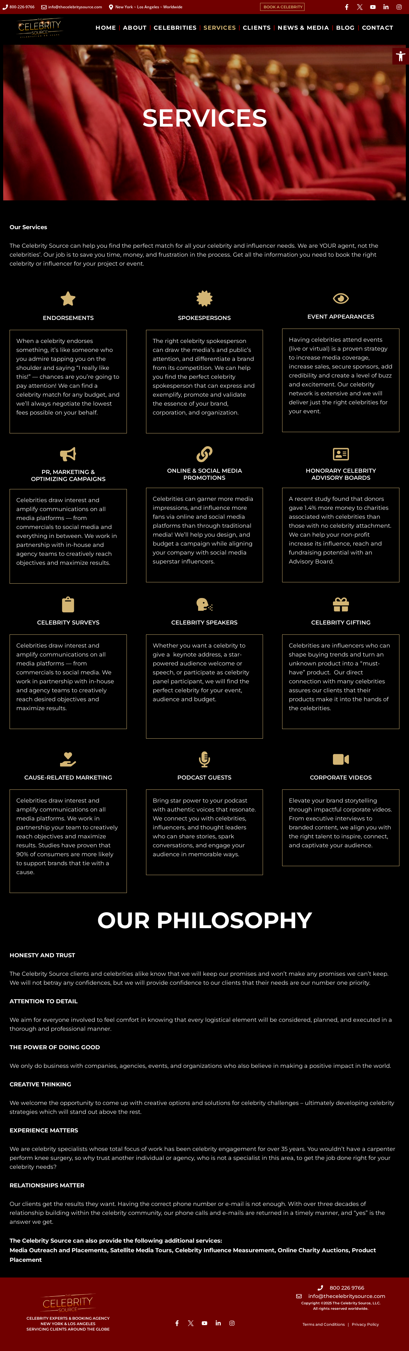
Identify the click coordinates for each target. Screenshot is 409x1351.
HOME (106, 27)
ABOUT (135, 27)
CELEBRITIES (175, 27)
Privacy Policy (365, 1324)
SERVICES (220, 27)
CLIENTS (257, 27)
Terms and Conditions (324, 1324)
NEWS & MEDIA (303, 27)
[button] (400, 56)
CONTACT (377, 27)
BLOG (345, 27)
